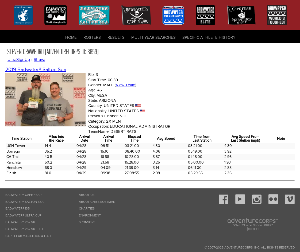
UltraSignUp (18, 59)
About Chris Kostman (97, 202)
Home (71, 37)
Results (116, 37)
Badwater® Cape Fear (23, 195)
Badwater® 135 (17, 208)
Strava (39, 59)
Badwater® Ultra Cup (23, 215)
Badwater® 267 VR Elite (24, 229)
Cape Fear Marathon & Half (28, 236)
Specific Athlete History (208, 37)
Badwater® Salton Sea (24, 202)
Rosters (92, 37)
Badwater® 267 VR (20, 222)
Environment (90, 215)
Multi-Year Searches (153, 37)
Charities (87, 208)
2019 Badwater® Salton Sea (35, 70)
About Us (86, 195)
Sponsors (87, 222)
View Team (125, 85)
